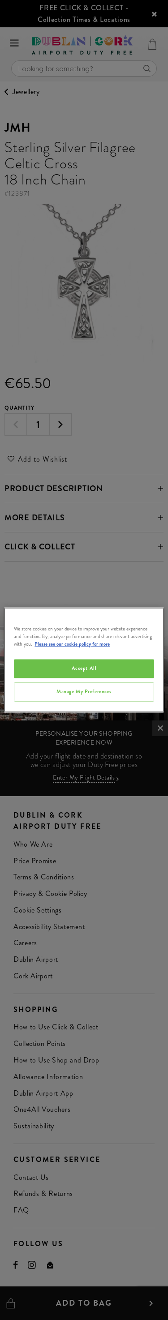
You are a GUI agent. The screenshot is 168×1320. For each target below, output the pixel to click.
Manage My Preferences (84, 691)
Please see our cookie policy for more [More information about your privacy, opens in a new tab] (72, 644)
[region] (84, 659)
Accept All (84, 668)
